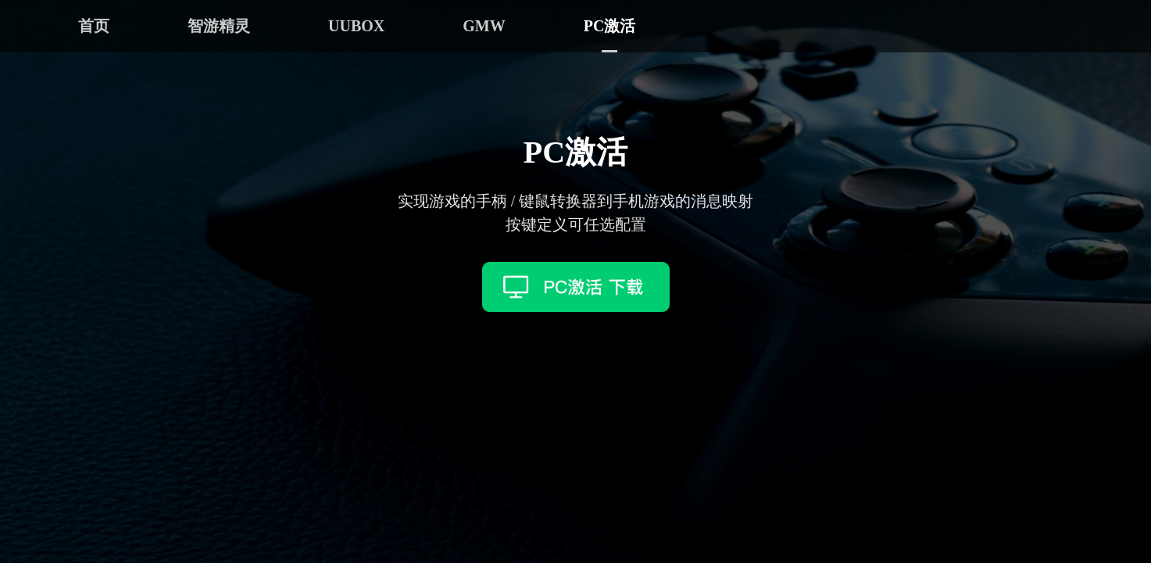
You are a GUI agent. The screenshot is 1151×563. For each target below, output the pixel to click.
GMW (484, 25)
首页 (93, 25)
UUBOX (356, 25)
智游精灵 (219, 25)
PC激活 (610, 25)
